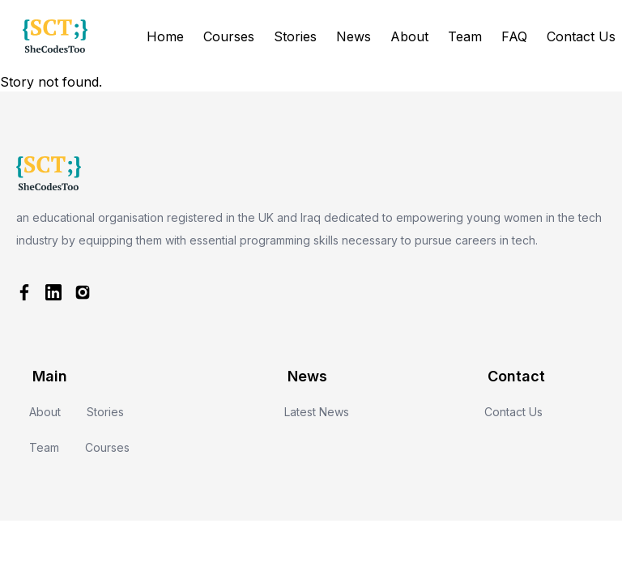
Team (465, 36)
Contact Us (581, 36)
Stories (295, 36)
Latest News (316, 412)
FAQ (514, 36)
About (409, 36)
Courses (228, 36)
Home (165, 36)
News (353, 36)
